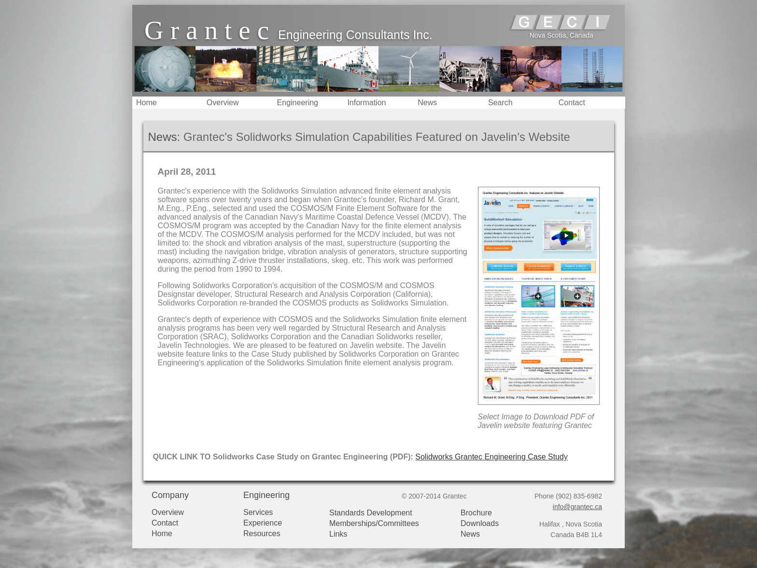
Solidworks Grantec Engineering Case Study (491, 457)
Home (146, 102)
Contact (572, 102)
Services (258, 512)
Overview (223, 102)
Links (338, 534)
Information (366, 102)
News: (164, 136)
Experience (262, 523)
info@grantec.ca (577, 507)
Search (500, 102)
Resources (261, 533)
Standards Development (370, 513)
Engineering (297, 102)
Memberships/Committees (374, 523)
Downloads (480, 523)
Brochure (476, 513)
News (427, 102)
